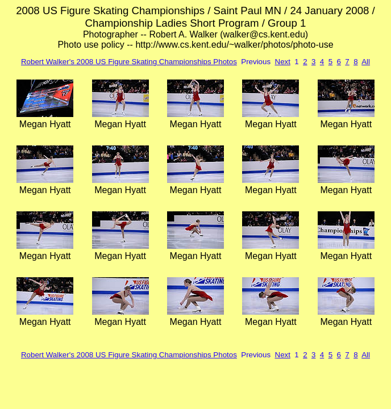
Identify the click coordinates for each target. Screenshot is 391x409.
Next (282, 61)
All (365, 61)
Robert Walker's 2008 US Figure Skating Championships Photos (129, 61)
